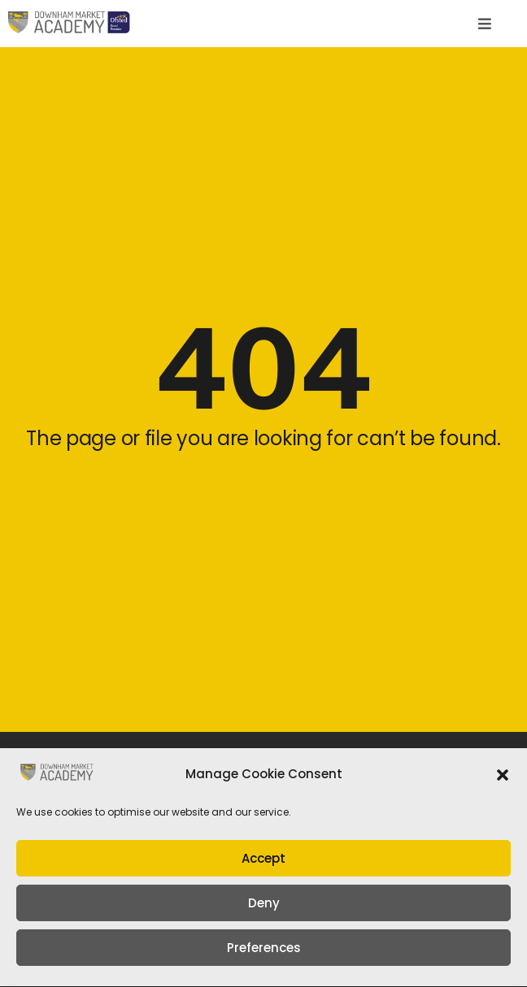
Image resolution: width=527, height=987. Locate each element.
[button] (502, 781)
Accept (263, 863)
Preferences (264, 953)
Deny (264, 908)
